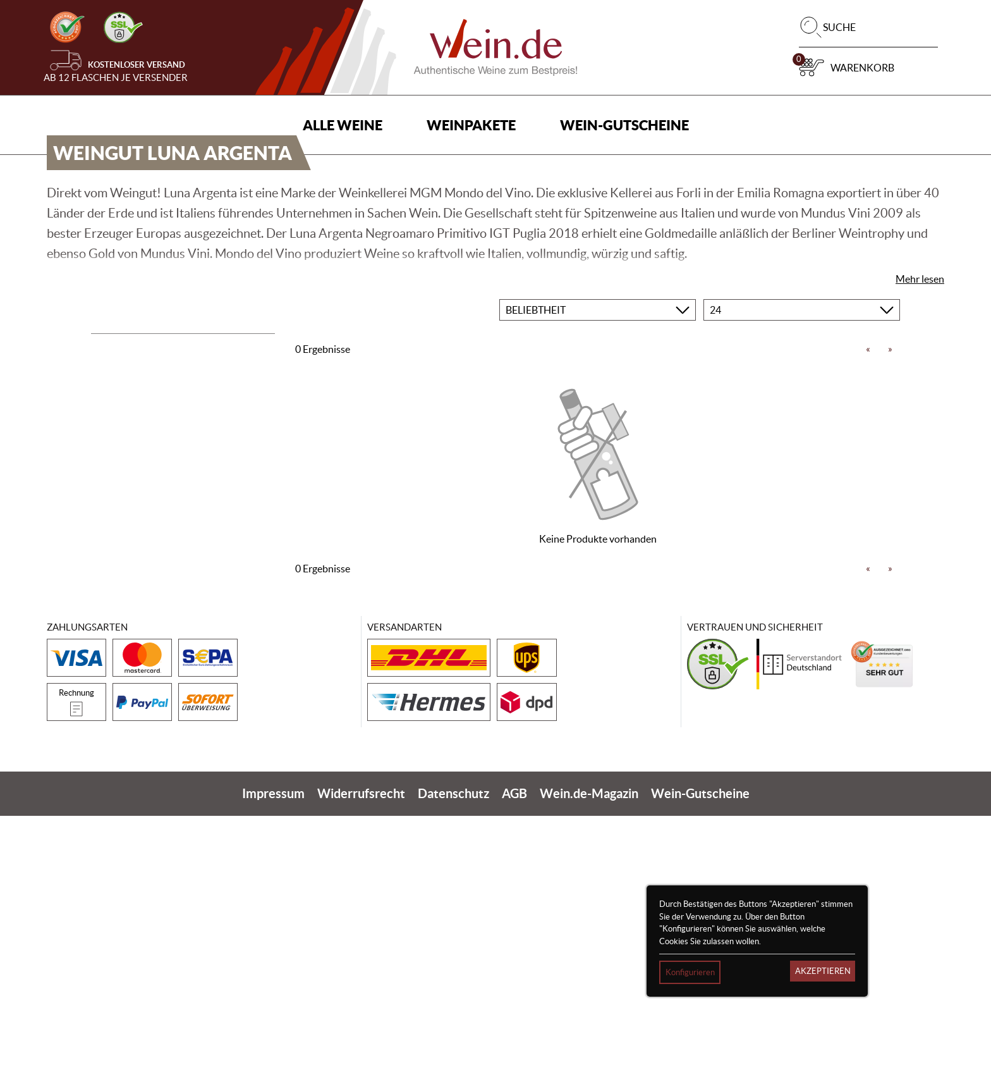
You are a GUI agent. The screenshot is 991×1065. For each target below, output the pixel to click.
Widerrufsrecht (361, 1042)
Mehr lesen (920, 527)
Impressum (273, 1042)
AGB (514, 1042)
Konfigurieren (690, 972)
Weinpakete (471, 125)
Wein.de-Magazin (589, 1042)
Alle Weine (342, 125)
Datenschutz (453, 1042)
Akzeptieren (823, 971)
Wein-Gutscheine (624, 125)
